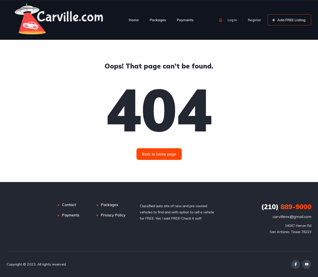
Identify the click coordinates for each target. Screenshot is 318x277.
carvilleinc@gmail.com (292, 216)
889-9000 (286, 207)
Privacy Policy (113, 215)
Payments (185, 20)
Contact (69, 204)
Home (134, 20)
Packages (158, 20)
